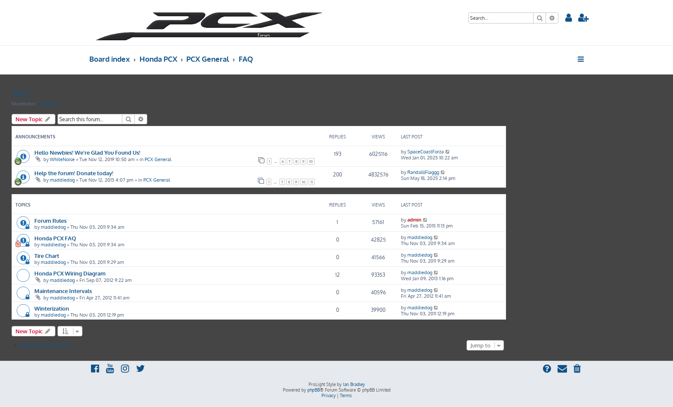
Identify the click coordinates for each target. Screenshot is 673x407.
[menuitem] (569, 18)
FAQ (20, 93)
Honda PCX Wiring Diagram (70, 273)
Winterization (51, 308)
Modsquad (49, 104)
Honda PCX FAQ (55, 238)
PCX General (158, 159)
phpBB (313, 389)
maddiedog (62, 180)
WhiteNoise (62, 159)
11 (311, 182)
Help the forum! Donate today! (73, 173)
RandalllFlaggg (423, 172)
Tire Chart (46, 255)
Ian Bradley (354, 384)
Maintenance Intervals (63, 290)
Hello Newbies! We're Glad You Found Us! (87, 152)
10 (311, 161)
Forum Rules (50, 220)
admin (414, 220)
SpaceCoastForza (425, 152)
